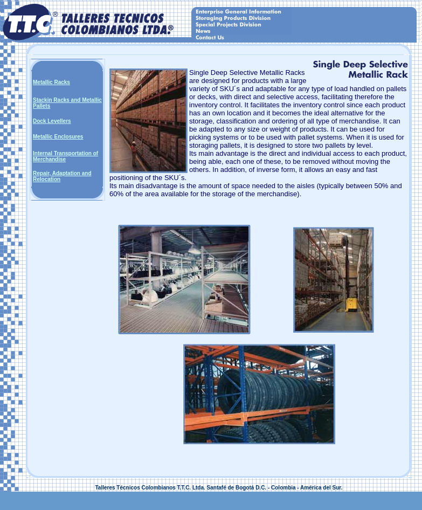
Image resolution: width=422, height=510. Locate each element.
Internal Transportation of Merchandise (65, 156)
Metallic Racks (51, 82)
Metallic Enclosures (58, 137)
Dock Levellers (52, 121)
